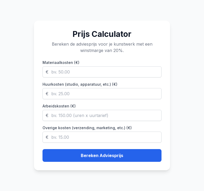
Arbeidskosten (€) (59, 106)
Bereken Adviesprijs (102, 155)
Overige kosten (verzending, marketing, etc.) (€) (87, 127)
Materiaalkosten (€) (60, 62)
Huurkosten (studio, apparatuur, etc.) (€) (79, 84)
